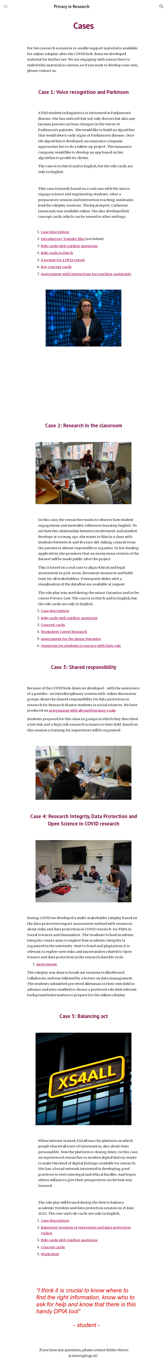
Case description (55, 232)
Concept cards (53, 625)
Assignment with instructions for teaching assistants (86, 274)
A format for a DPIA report (63, 260)
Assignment (47, 964)
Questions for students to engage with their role (81, 646)
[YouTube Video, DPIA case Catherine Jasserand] (83, 380)
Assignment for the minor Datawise (71, 639)
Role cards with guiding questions (69, 246)
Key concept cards (56, 267)
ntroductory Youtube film (63, 239)
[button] (5, 6)
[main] (83, 25)
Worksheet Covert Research (64, 632)
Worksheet (50, 1254)
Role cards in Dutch (57, 253)
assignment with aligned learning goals (82, 710)
